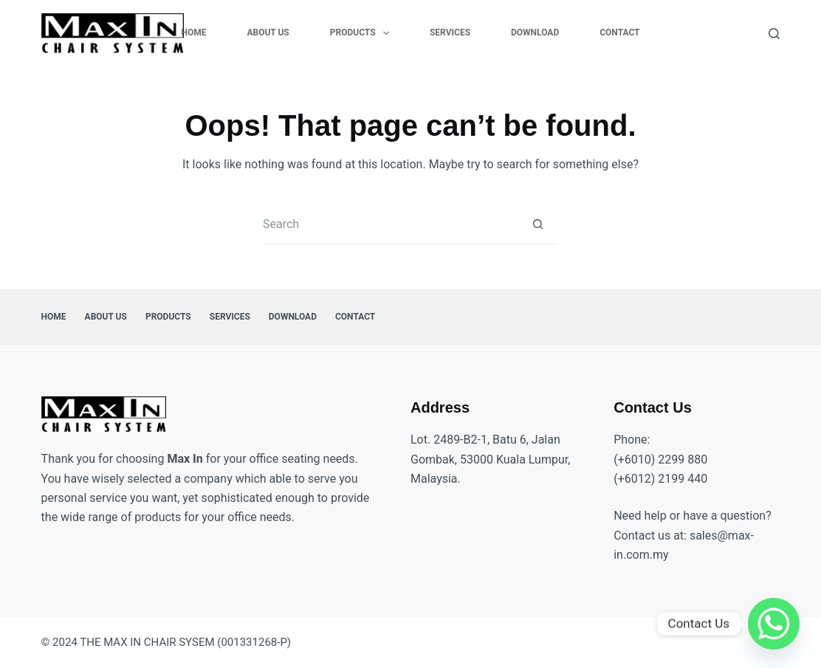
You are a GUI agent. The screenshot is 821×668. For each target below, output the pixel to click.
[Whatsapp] (774, 624)
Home (193, 32)
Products (362, 33)
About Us (268, 32)
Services (450, 32)
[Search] (774, 33)
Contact (619, 32)
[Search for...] (390, 224)
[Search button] (538, 224)
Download (535, 32)
